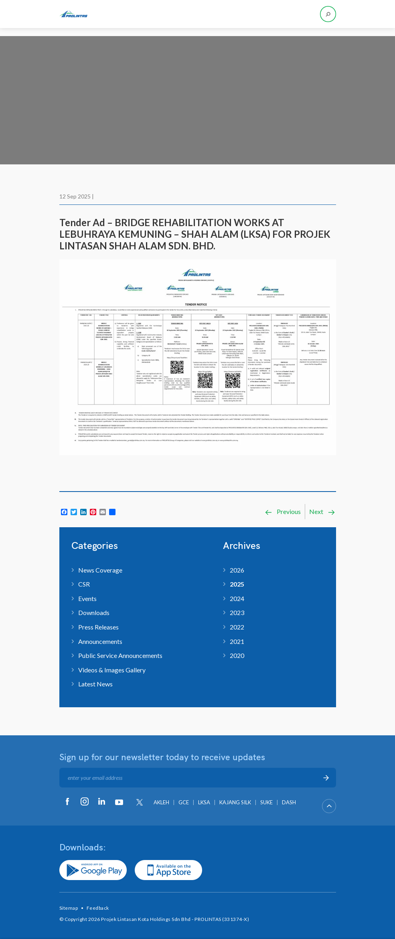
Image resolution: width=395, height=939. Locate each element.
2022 (237, 627)
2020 (237, 655)
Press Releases (98, 627)
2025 (237, 584)
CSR (84, 584)
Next (322, 512)
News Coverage (100, 570)
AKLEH (161, 802)
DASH (289, 802)
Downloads (93, 612)
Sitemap (68, 908)
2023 (237, 612)
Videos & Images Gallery (112, 670)
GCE (183, 802)
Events (87, 598)
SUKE (266, 802)
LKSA (204, 802)
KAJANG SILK (235, 802)
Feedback (98, 908)
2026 (237, 570)
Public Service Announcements (120, 655)
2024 (237, 598)
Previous (282, 512)
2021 (237, 641)
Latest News (95, 684)
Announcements (100, 641)
